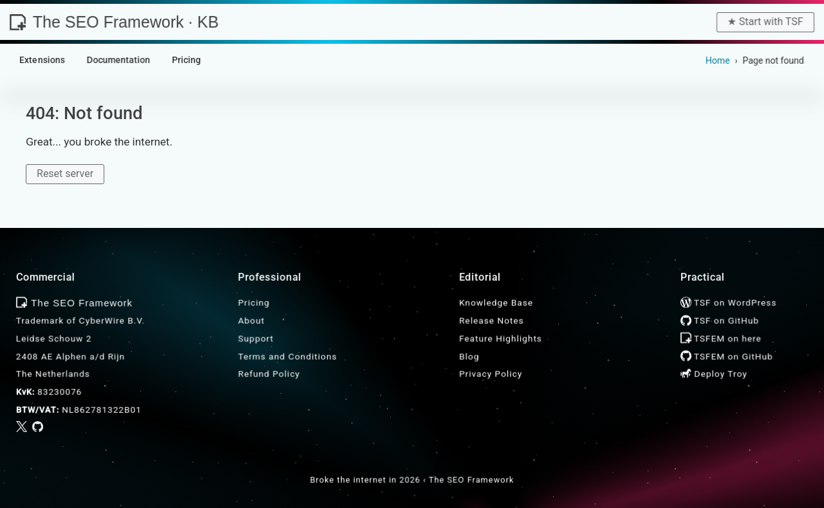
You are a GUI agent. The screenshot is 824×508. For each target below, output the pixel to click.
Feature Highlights (500, 338)
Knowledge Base (496, 302)
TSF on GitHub (719, 320)
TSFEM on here (721, 338)
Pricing (254, 302)
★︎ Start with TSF (765, 21)
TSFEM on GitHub (726, 356)
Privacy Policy (490, 374)
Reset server (65, 173)
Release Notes (491, 320)
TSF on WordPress (728, 302)
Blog (469, 356)
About (251, 320)
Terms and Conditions (287, 356)
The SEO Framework (471, 480)
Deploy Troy (713, 374)
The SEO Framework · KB (114, 22)
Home (718, 60)
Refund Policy (269, 374)
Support (256, 338)
